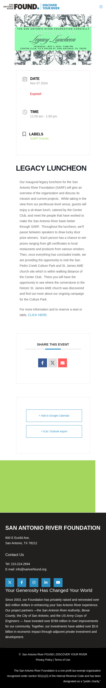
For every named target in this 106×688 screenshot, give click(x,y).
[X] (9, 582)
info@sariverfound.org (31, 569)
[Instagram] (33, 582)
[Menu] (100, 6)
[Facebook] (21, 582)
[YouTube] (58, 582)
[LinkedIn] (45, 582)
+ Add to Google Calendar (54, 415)
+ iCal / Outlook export (54, 431)
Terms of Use (62, 659)
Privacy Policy (44, 659)
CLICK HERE (37, 315)
